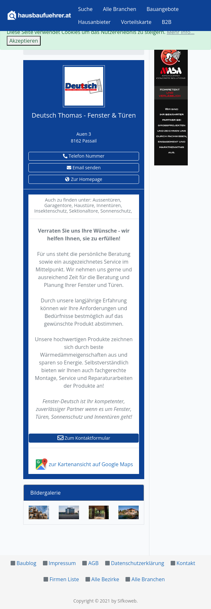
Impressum (62, 563)
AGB (93, 563)
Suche (85, 9)
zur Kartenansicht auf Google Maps (84, 464)
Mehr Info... (181, 32)
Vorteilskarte (136, 22)
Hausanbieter (94, 22)
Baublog (26, 563)
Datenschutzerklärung (137, 563)
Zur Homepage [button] (83, 179)
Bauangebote (162, 9)
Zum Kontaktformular (83, 438)
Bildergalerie (45, 492)
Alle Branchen (119, 9)
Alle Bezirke (105, 579)
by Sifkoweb (123, 601)
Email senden (84, 167)
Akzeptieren (23, 40)
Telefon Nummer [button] (84, 156)
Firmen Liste (64, 579)
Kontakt (185, 563)
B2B (167, 22)
